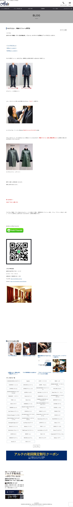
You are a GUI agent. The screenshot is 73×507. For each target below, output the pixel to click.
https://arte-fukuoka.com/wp (16, 278)
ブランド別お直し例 (18, 8)
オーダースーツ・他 (68, 8)
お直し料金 (30, 8)
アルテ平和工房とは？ (12, 45)
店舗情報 (43, 8)
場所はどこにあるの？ (12, 48)
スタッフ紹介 (55, 8)
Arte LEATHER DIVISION (37, 504)
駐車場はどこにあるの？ (12, 50)
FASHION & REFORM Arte (26, 504)
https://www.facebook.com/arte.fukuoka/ (18, 281)
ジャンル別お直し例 (5, 8)
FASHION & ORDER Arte (47, 504)
